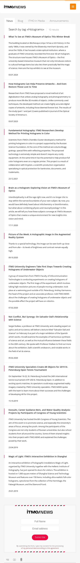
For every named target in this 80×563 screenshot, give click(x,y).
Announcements (59, 20)
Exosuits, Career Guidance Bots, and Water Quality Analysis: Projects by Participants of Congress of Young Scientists (39, 411)
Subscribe (40, 537)
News (9, 20)
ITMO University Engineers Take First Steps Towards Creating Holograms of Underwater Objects (40, 268)
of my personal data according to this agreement (40, 548)
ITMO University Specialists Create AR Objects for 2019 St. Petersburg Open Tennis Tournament (38, 368)
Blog (20, 20)
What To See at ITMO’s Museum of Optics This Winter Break (39, 36)
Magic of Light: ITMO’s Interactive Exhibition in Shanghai (38, 456)
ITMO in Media (36, 20)
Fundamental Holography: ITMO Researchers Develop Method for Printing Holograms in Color (36, 132)
